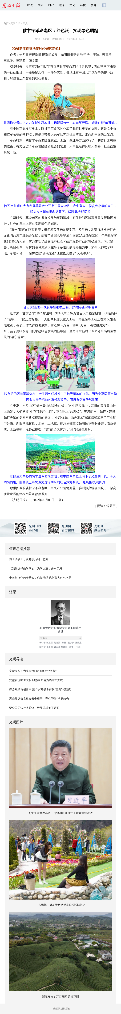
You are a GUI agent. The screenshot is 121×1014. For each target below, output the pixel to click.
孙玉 (64, 642)
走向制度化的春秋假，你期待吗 (28, 577)
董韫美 (64, 647)
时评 (51, 5)
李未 (71, 647)
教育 (93, 5)
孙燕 (78, 647)
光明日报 (15, 23)
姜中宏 (42, 647)
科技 (83, 5)
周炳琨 (57, 647)
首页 (6, 23)
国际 (40, 5)
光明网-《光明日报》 (53, 39)
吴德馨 (57, 642)
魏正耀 (49, 642)
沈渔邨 (49, 647)
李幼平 (42, 642)
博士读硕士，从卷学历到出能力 (28, 559)
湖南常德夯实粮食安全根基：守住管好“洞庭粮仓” (39, 698)
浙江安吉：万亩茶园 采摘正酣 (60, 996)
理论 (61, 5)
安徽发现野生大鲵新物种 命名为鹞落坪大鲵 (36, 680)
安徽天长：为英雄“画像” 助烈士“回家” (33, 670)
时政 (30, 5)
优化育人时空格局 (60, 577)
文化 (72, 5)
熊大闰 (71, 642)
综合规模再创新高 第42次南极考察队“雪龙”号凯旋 (40, 689)
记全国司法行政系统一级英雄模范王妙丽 (34, 707)
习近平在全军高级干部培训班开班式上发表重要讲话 (60, 813)
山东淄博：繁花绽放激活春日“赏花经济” (60, 904)
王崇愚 (78, 642)
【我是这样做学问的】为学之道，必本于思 (35, 568)
